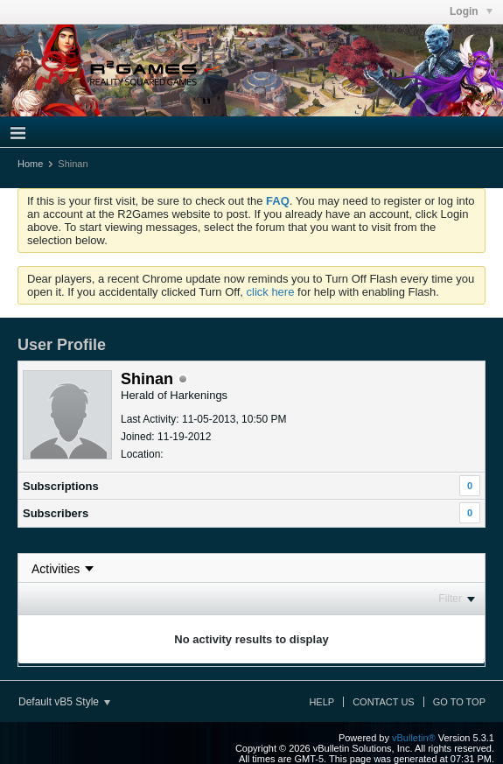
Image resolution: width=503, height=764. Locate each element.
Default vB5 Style (64, 702)
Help (321, 702)
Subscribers (55, 513)
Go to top (459, 702)
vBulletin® (414, 737)
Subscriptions (61, 486)
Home (30, 163)
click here (271, 291)
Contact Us (384, 702)
